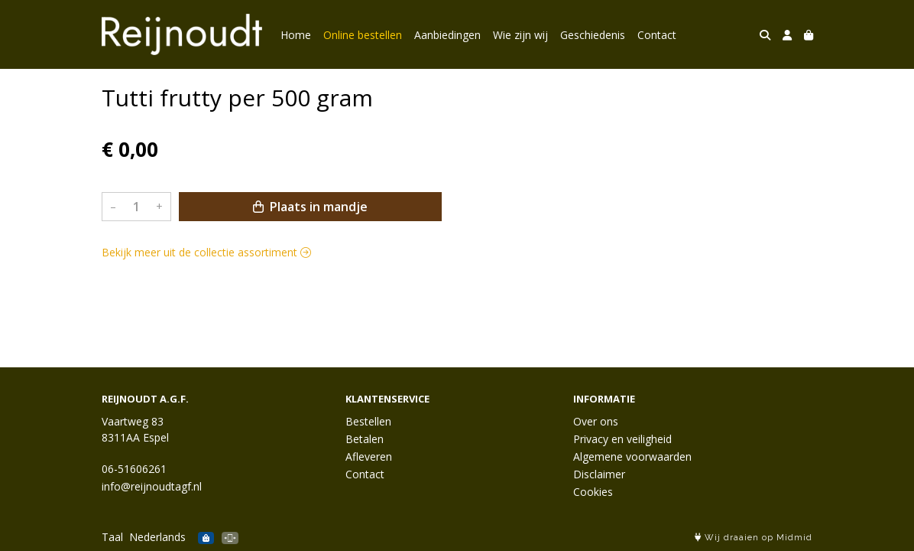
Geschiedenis (592, 35)
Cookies (593, 491)
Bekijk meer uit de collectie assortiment (206, 252)
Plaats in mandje (310, 206)
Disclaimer (599, 474)
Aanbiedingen (447, 35)
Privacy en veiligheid (622, 439)
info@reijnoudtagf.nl (152, 486)
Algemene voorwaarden (632, 456)
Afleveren (368, 456)
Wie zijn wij (520, 35)
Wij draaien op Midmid (753, 538)
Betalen (364, 439)
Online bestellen (362, 35)
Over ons (595, 421)
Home (295, 35)
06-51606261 (134, 468)
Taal (112, 537)
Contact (656, 35)
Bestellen (368, 421)
